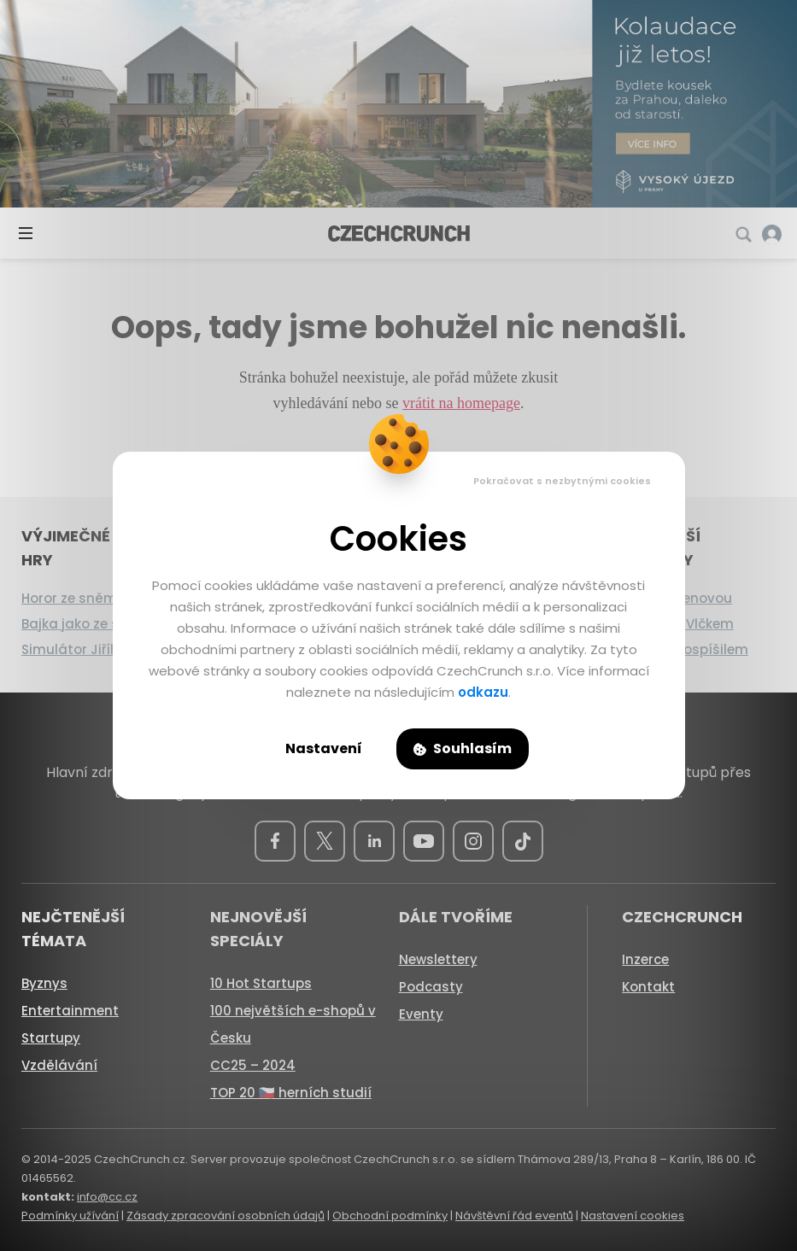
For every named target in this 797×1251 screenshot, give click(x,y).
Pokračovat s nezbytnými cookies (562, 481)
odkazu (483, 692)
